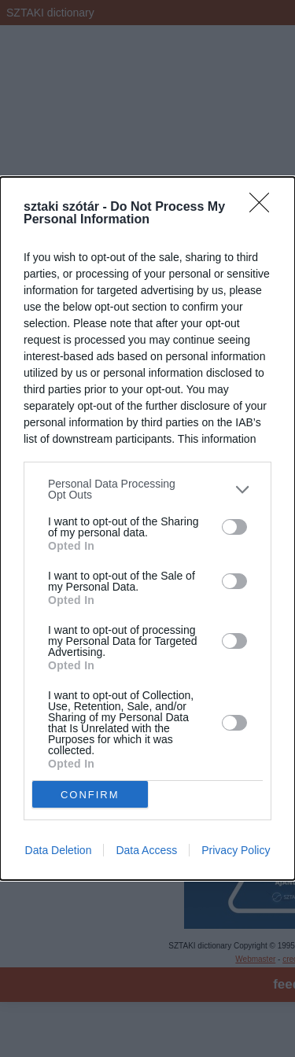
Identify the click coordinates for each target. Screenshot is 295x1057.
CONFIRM (90, 795)
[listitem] (147, 489)
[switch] (234, 527)
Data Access (146, 850)
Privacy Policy (235, 850)
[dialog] (147, 528)
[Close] (264, 208)
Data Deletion (58, 850)
